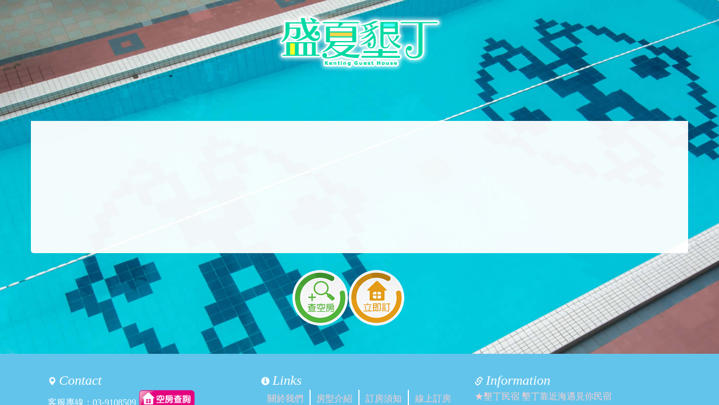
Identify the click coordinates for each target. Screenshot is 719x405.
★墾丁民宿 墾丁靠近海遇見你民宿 (543, 396)
